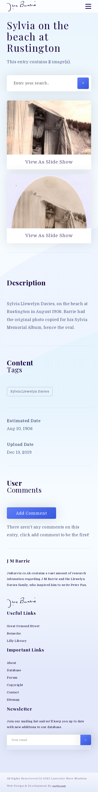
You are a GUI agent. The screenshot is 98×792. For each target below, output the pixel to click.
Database (14, 670)
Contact (13, 692)
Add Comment (31, 513)
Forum (12, 677)
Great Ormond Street (23, 626)
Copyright (15, 685)
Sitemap (13, 699)
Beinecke (14, 633)
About (11, 663)
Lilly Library (17, 641)
